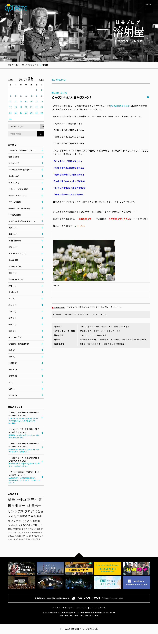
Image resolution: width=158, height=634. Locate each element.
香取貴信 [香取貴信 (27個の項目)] (27, 539)
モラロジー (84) (15, 266)
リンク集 (101, 607)
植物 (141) (13, 247)
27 (26, 113)
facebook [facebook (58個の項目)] (13, 525)
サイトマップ (68, 607)
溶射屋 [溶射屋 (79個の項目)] (39, 511)
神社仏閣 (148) (15, 240)
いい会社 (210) (15, 215)
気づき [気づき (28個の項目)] (21, 539)
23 (42, 107)
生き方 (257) (14, 182)
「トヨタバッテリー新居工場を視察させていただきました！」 (25, 417)
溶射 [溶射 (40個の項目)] (34, 529)
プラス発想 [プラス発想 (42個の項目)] (27, 529)
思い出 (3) (13, 395)
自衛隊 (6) (13, 376)
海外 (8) (12, 356)
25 (16, 113)
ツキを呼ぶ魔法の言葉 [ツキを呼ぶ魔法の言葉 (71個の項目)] (22, 516)
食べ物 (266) (14, 176)
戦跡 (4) (12, 389)
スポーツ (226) (15, 202)
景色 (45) (12, 285)
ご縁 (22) (12, 311)
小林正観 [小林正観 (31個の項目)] (11, 536)
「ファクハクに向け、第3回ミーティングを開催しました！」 (25, 477)
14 (31, 101)
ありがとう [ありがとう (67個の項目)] (25, 521)
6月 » (41, 79)
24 (10, 113)
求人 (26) (12, 305)
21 (31, 107)
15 (36, 101)
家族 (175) (13, 227)
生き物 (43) (13, 292)
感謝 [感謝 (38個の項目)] (39, 529)
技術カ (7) (13, 369)
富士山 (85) (13, 260)
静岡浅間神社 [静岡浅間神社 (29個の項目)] (36, 536)
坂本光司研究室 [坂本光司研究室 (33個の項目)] (36, 532)
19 (21, 107)
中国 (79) (12, 272)
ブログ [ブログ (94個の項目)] (29, 511)
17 (10, 107)
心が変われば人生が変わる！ (72, 97)
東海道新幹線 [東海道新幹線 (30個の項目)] (20, 536)
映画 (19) (12, 324)
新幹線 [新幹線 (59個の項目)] (36, 521)
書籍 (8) (12, 350)
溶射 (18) (12, 331)
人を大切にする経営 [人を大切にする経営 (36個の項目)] (20, 532)
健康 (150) (13, 234)
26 (21, 113)
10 (10, 101)
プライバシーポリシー (85, 607)
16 (42, 101)
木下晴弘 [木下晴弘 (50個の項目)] (35, 525)
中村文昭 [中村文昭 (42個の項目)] (17, 529)
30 (42, 113)
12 (21, 101)
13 (26, 101)
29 (36, 113)
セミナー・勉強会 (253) (18, 189)
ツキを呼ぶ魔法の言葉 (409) (20, 169)
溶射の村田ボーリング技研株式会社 (23, 65)
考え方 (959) (14, 163)
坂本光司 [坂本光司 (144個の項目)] (30, 499)
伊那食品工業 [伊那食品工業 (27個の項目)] (35, 539)
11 (16, 101)
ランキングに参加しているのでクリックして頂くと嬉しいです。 (87, 307)
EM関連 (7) (13, 363)
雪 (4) (11, 382)
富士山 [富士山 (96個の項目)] (23, 505)
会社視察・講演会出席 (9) (19, 344)
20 (26, 107)
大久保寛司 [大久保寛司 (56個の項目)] (24, 525)
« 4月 (10, 79)
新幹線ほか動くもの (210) (19, 208)
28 (31, 113)
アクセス (56, 607)
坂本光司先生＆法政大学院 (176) (22, 221)
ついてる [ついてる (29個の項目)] (29, 536)
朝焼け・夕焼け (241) (17, 195)
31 (10, 119)
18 (16, 107)
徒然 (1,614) (14, 157)
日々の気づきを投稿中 (128, 31)
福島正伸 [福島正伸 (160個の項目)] (15, 499)
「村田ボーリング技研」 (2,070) (22, 150)
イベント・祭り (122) (17, 253)
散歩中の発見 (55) (16, 279)
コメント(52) (101, 314)
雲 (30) (11, 298)
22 (36, 107)
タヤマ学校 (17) (15, 337)
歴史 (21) (12, 318)
